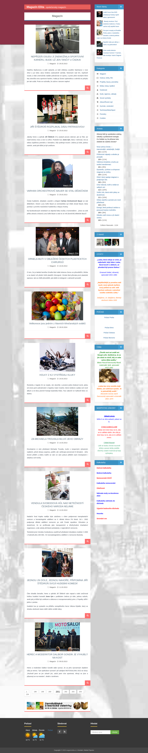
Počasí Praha (109, 317)
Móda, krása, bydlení (107, 86)
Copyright (57, 750)
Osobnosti (103, 90)
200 (49, 692)
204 (80, 692)
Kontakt (80, 750)
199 (42, 692)
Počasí (50, 730)
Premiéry (103, 114)
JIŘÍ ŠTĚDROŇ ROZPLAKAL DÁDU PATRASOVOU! (57, 127)
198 (35, 692)
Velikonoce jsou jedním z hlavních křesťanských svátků (57, 323)
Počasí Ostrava (109, 333)
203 (73, 692)
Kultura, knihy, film (106, 78)
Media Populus (89, 750)
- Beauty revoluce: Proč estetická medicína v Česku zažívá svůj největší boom (111, 24)
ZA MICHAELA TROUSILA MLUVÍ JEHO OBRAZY (57, 439)
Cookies (103, 118)
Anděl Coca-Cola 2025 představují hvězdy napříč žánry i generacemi (111, 15)
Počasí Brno (109, 328)
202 (65, 692)
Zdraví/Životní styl (106, 102)
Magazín (53, 64)
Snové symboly (105, 98)
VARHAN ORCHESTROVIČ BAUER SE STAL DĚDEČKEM (57, 191)
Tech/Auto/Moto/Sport (107, 110)
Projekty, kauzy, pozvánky (109, 82)
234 (27, 694)
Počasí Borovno (109, 338)
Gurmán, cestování (106, 106)
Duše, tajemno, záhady (108, 94)
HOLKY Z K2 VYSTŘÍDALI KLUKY (57, 375)
